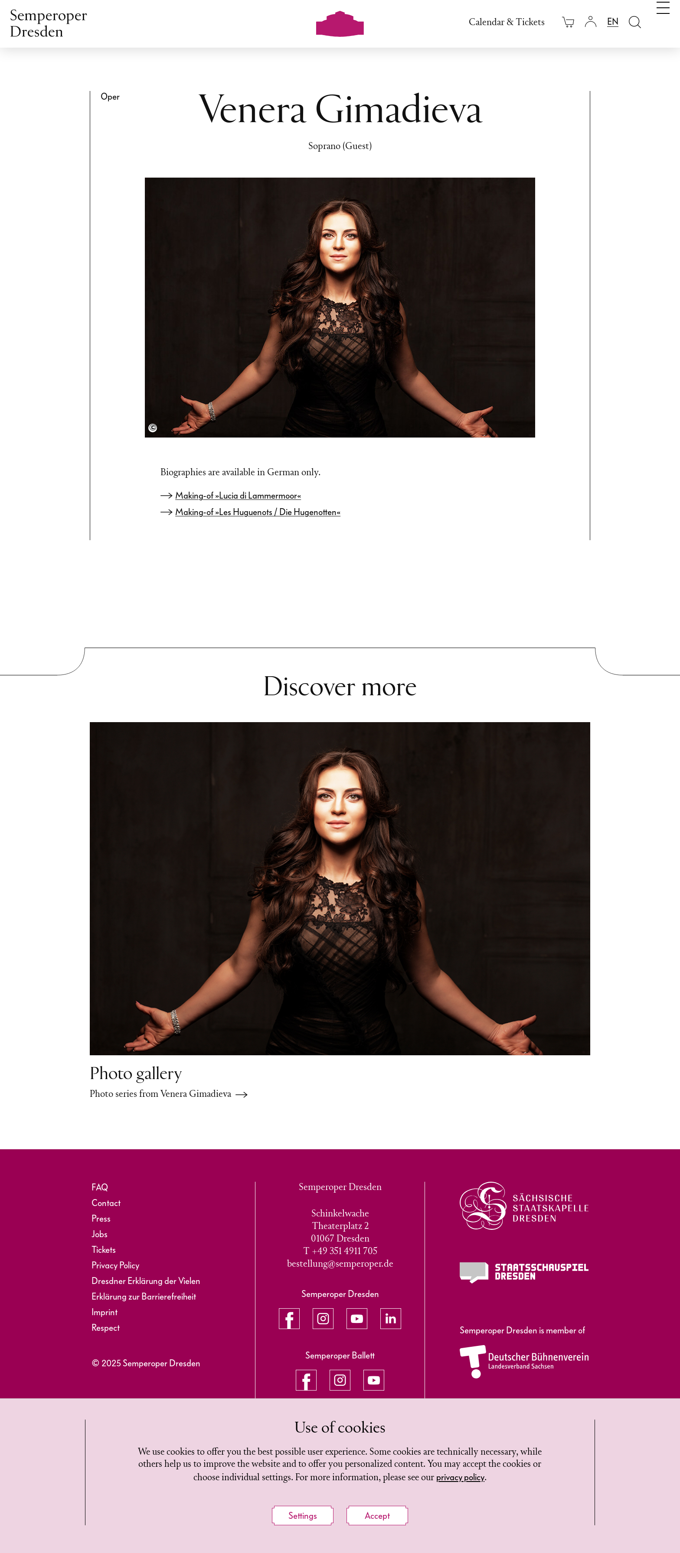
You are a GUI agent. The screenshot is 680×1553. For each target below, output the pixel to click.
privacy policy (484, 1477)
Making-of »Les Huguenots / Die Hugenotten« (257, 512)
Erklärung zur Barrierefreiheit (144, 1296)
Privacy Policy (115, 1265)
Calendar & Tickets (507, 22)
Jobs (100, 1234)
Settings (302, 1516)
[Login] (590, 22)
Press (101, 1218)
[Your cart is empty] (568, 22)
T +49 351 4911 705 (340, 1251)
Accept (377, 1516)
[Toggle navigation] (663, 21)
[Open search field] (635, 22)
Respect (106, 1328)
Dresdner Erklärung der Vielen (146, 1281)
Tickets (104, 1250)
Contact (106, 1203)
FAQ (100, 1187)
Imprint (105, 1312)
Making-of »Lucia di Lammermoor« (238, 495)
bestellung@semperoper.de (340, 1264)
